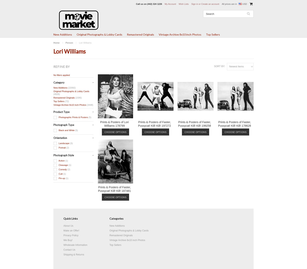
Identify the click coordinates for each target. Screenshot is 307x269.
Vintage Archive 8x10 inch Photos (180, 34)
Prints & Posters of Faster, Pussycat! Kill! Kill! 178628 (234, 124)
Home (56, 43)
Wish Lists (184, 4)
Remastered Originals (140, 34)
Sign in (194, 4)
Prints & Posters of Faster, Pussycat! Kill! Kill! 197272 (154, 124)
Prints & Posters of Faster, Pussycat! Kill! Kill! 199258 (194, 124)
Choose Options (115, 132)
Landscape (63, 143)
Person (69, 43)
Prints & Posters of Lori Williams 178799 (114, 124)
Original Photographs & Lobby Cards (99, 34)
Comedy (61, 169)
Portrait (61, 148)
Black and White (65, 130)
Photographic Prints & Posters (72, 117)
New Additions (62, 34)
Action (60, 161)
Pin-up (60, 178)
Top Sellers (213, 34)
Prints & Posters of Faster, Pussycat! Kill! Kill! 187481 (114, 189)
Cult (59, 174)
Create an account (210, 4)
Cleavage (62, 165)
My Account (170, 4)
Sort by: (219, 66)
